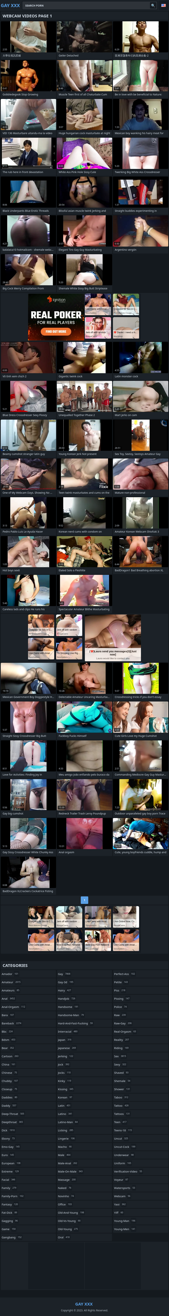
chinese (10, 1072)
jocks (65, 1072)
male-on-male (71, 1171)
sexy (120, 1064)
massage (67, 1179)
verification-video (128, 1171)
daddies (10, 1097)
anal (9, 998)
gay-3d (66, 982)
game (9, 1229)
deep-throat (13, 1114)
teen (120, 1122)
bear (8, 1048)
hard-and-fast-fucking (76, 1023)
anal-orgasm (14, 1007)
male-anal (68, 1163)
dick (9, 1130)
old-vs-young (70, 1221)
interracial (68, 1031)
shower (122, 1089)
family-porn (13, 1196)
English (163, 5)
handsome (68, 1007)
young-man (125, 1221)
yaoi (120, 1204)
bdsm (9, 1040)
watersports (125, 1188)
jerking (66, 1056)
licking (66, 1130)
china (9, 1064)
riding (121, 1048)
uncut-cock (125, 1147)
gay (64, 974)
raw (120, 1015)
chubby (10, 1081)
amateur (11, 982)
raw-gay (123, 1023)
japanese (67, 1048)
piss (120, 990)
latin (64, 1105)
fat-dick (10, 1212)
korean (65, 1097)
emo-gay (11, 1147)
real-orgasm (125, 1031)
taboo (121, 1097)
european (11, 1163)
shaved (121, 1072)
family (9, 1188)
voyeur (121, 1179)
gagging (10, 1221)
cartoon (10, 1056)
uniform (123, 1163)
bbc (8, 1031)
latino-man (68, 1122)
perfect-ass (125, 974)
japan (65, 1040)
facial (9, 1179)
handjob (67, 998)
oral (64, 1237)
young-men (125, 1229)
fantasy (10, 1204)
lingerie (67, 1138)
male (64, 1155)
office (65, 1204)
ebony (9, 1138)
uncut (121, 1138)
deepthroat (13, 1122)
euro (8, 1155)
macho (65, 1147)
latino (65, 1114)
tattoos (122, 1114)
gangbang (12, 1237)
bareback (12, 1023)
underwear (124, 1155)
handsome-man (71, 1015)
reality (122, 1040)
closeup (10, 1089)
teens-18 (123, 1130)
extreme (11, 1171)
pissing (122, 998)
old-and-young (71, 1212)
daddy (9, 1105)
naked (65, 1188)
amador (10, 974)
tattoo (121, 1105)
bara (8, 1015)
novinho (66, 1196)
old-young (68, 1229)
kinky (65, 1081)
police (120, 1007)
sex (120, 1056)
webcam (122, 1196)
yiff (119, 1212)
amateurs (11, 990)
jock (64, 1064)
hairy (65, 990)
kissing (66, 1089)
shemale (122, 1081)
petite (121, 982)
